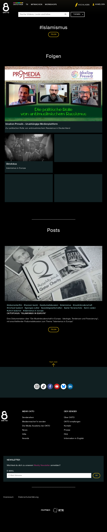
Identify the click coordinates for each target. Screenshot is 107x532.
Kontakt (67, 426)
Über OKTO (69, 417)
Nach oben (53, 364)
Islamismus (66, 305)
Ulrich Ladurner (14, 311)
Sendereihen (28, 417)
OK (96, 475)
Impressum (8, 497)
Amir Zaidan (90, 308)
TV (27, 4)
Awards (25, 438)
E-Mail (10, 471)
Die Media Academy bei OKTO (36, 426)
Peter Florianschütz (73, 308)
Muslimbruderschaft (83, 305)
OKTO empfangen (72, 422)
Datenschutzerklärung (28, 497)
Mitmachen (36, 4)
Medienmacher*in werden (34, 422)
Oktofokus (11, 164)
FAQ (66, 434)
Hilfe (24, 434)
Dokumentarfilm (15, 305)
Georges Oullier (32, 308)
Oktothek (18, 4)
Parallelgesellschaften (52, 308)
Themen (78, 14)
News (24, 430)
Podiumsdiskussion (49, 305)
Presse (67, 430)
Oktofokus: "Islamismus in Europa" (26, 313)
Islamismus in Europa (16, 168)
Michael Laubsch (15, 308)
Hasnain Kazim (31, 305)
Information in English (74, 438)
